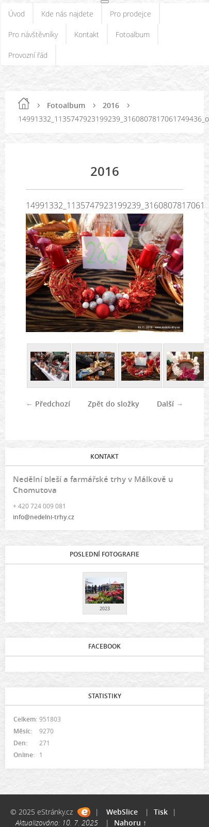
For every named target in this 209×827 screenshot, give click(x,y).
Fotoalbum (133, 34)
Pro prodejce (130, 14)
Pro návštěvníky (33, 34)
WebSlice (122, 812)
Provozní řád (27, 55)
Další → (170, 404)
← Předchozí (48, 404)
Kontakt (86, 34)
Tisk (161, 812)
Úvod (16, 14)
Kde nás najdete (67, 14)
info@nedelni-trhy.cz (43, 517)
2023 (105, 608)
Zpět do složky (113, 404)
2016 (111, 105)
